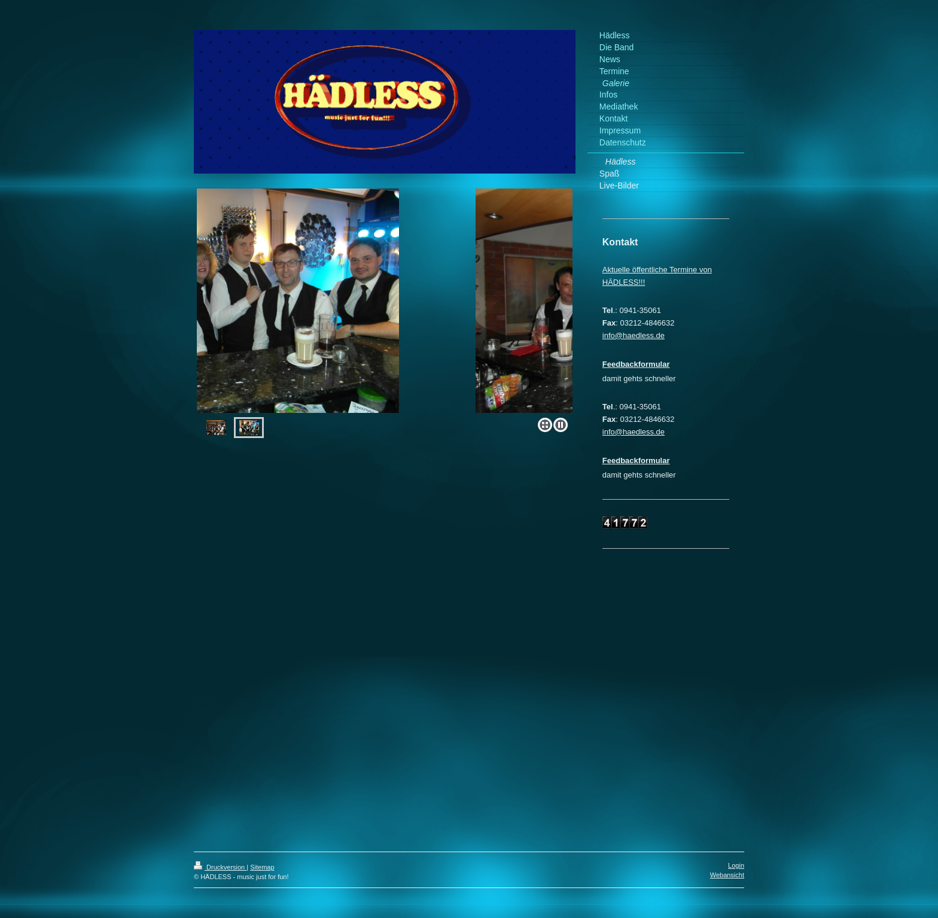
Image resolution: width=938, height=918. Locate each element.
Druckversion (220, 867)
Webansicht (727, 875)
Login (736, 865)
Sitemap (262, 867)
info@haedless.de (633, 335)
